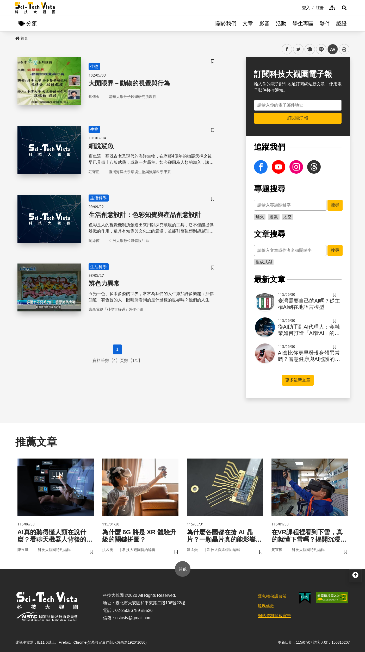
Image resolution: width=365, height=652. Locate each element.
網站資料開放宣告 (274, 615)
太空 (287, 217)
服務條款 (266, 606)
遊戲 (273, 217)
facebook (287, 49)
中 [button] (333, 49)
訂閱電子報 (297, 118)
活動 (281, 23)
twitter (298, 49)
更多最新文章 (297, 380)
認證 (341, 23)
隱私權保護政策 (272, 596)
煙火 (260, 217)
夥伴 (325, 23)
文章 (248, 23)
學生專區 (303, 23)
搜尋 (335, 205)
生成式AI (264, 262)
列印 (344, 49)
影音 (264, 23)
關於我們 (225, 23)
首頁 (21, 38)
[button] (344, 8)
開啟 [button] (182, 569)
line (319, 49)
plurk (309, 49)
